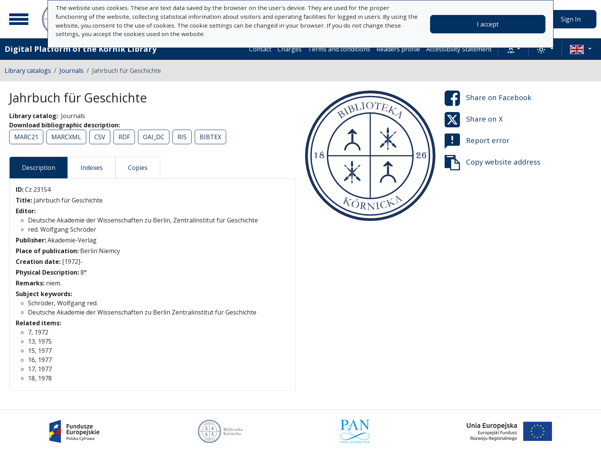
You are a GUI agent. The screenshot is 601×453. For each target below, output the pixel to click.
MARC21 (26, 137)
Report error (477, 141)
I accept (488, 24)
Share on (488, 98)
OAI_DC (153, 137)
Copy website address (492, 162)
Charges (290, 49)
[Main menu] (19, 19)
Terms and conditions (339, 49)
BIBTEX (210, 137)
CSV (99, 137)
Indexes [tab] (91, 167)
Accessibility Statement (459, 49)
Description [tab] (38, 167)
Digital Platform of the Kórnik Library (80, 49)
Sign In (571, 19)
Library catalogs (28, 70)
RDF (124, 137)
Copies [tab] (138, 167)
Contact (260, 49)
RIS (182, 137)
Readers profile (398, 49)
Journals (71, 70)
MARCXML (66, 137)
